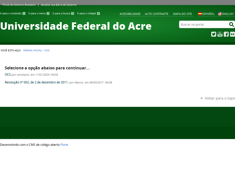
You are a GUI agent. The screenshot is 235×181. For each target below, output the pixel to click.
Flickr (232, 34)
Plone (64, 145)
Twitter (213, 34)
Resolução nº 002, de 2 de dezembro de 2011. (36, 82)
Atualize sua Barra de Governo (58, 5)
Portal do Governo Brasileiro (19, 5)
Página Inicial (32, 50)
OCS (8, 74)
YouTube (219, 34)
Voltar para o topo (220, 98)
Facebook (226, 34)
